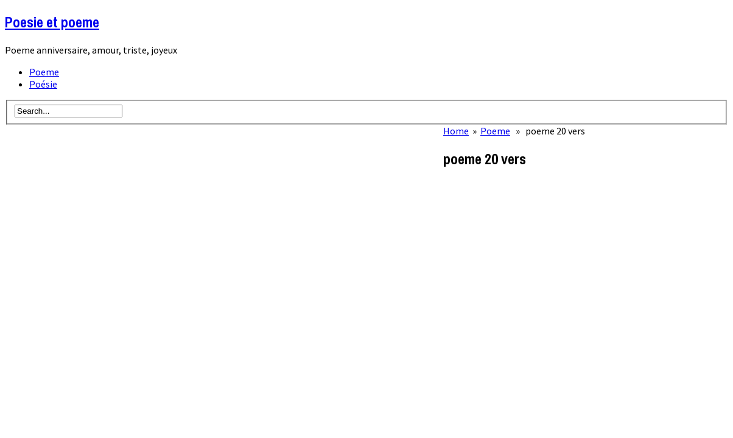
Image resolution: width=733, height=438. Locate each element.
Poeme (44, 72)
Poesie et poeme (52, 22)
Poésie (43, 84)
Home (456, 131)
